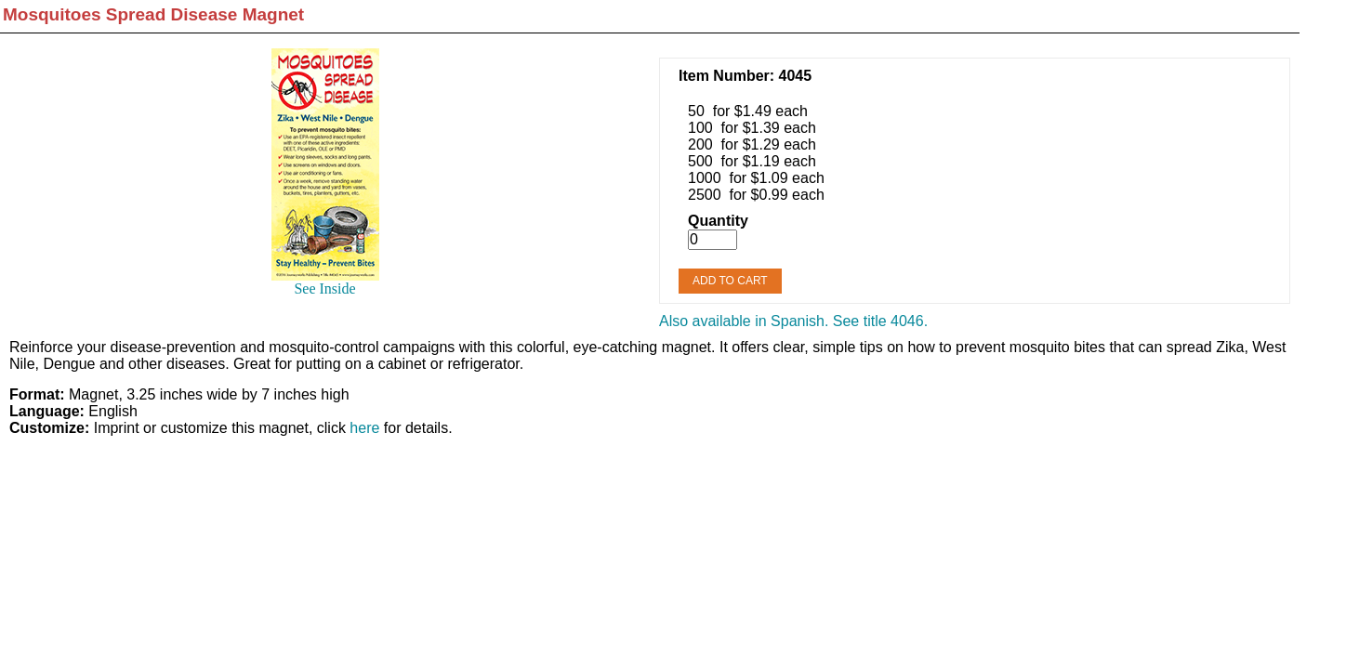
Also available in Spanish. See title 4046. (793, 321)
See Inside (324, 288)
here (364, 428)
